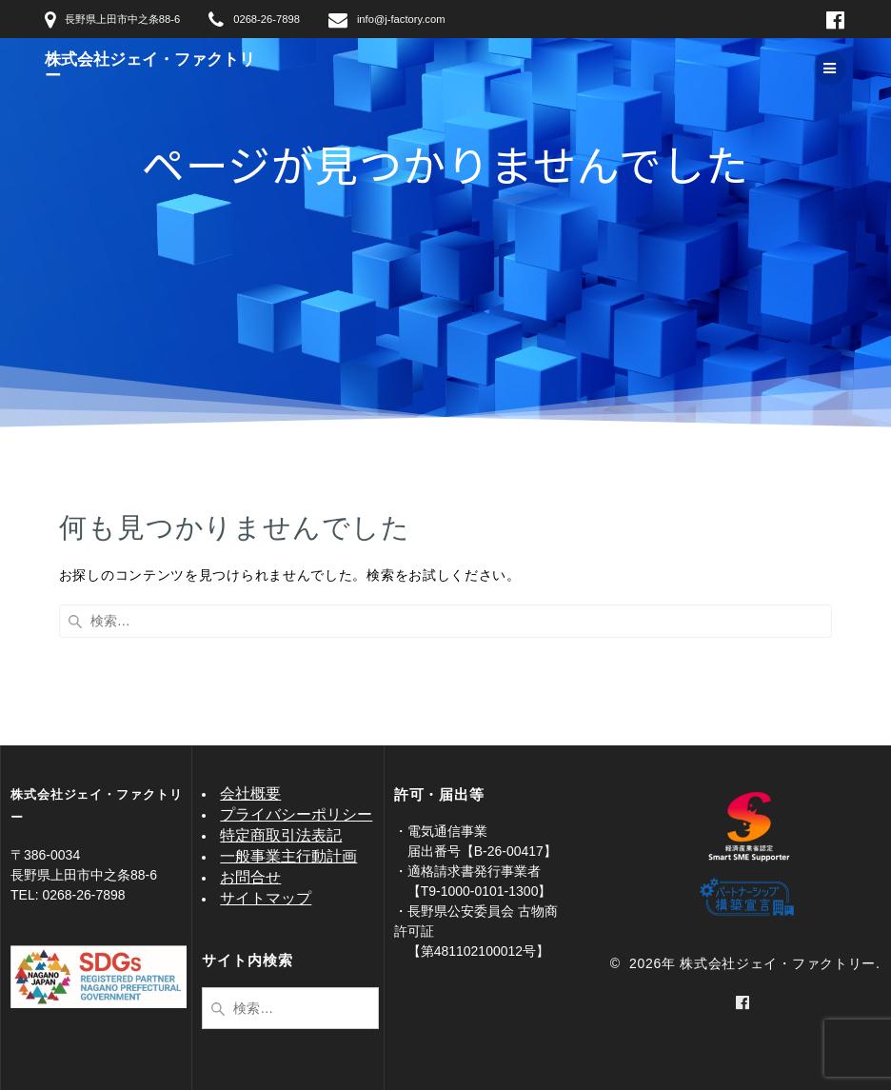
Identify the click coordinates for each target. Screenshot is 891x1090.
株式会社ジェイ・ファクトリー (150, 68)
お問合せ (250, 877)
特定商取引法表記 (281, 835)
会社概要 (250, 793)
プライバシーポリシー (296, 814)
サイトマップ (265, 898)
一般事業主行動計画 (288, 856)
